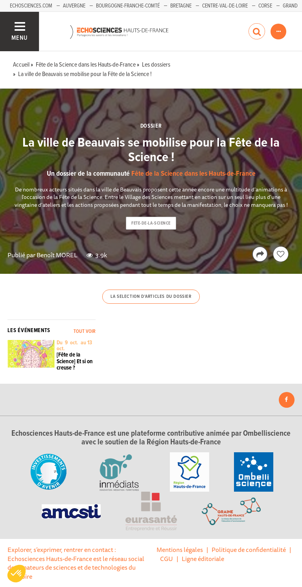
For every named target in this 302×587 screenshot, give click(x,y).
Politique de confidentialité (249, 549)
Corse (265, 5)
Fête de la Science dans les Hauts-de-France (193, 173)
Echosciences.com (31, 5)
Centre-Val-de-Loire (225, 5)
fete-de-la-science (151, 223)
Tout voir (85, 331)
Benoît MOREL (57, 255)
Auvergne (74, 5)
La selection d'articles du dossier (150, 297)
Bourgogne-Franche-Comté (128, 5)
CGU (166, 559)
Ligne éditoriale (203, 559)
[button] (16, 573)
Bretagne (181, 5)
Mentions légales (180, 549)
